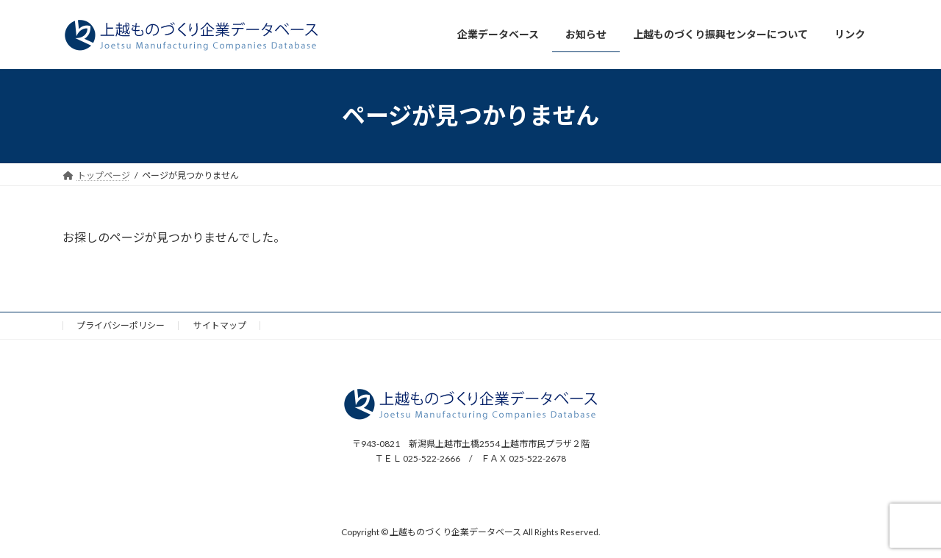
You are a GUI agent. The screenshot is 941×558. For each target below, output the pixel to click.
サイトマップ (219, 325)
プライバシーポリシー (120, 325)
